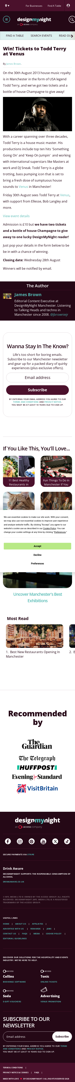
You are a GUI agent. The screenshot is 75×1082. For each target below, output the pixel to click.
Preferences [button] (60, 532)
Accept (37, 546)
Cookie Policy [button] (49, 528)
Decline (37, 555)
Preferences (37, 563)
